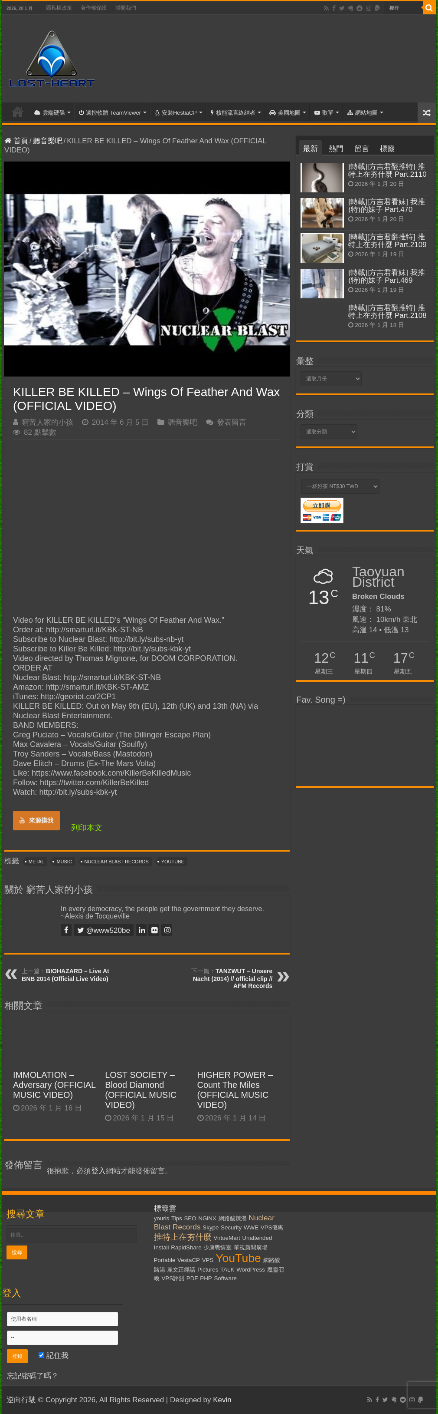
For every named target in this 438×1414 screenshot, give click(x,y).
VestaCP (188, 1260)
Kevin (222, 1400)
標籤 (387, 149)
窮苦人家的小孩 (47, 422)
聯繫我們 (125, 8)
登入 (98, 1171)
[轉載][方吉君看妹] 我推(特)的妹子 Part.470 (386, 206)
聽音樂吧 (47, 141)
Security (231, 1227)
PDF (192, 1278)
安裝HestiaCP (176, 112)
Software (225, 1278)
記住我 (54, 1355)
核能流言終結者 (233, 112)
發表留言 (231, 422)
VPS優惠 (272, 1227)
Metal (36, 861)
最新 (310, 149)
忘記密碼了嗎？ (33, 1376)
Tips (176, 1218)
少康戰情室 (217, 1247)
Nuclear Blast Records (117, 861)
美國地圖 (285, 112)
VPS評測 (172, 1278)
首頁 (18, 111)
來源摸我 (36, 820)
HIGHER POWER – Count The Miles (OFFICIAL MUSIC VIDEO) (235, 1090)
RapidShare (186, 1247)
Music (64, 861)
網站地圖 (362, 112)
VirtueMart (226, 1238)
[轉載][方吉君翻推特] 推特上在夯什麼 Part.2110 (387, 170)
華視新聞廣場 (251, 1247)
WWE (251, 1227)
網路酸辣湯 (233, 1218)
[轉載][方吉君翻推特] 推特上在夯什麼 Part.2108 (387, 312)
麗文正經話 (181, 1269)
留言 (361, 149)
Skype (211, 1227)
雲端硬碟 (49, 112)
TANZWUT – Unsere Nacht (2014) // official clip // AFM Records (233, 978)
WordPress (250, 1269)
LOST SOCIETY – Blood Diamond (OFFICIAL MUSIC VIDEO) (141, 1090)
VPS (208, 1260)
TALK (227, 1269)
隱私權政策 (59, 8)
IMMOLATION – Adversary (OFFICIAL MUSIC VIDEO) (54, 1085)
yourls (162, 1218)
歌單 (323, 112)
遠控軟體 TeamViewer (110, 112)
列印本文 (86, 827)
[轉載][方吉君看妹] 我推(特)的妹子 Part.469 (386, 276)
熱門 (336, 149)
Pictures (207, 1269)
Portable (165, 1260)
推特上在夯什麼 (183, 1237)
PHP (206, 1278)
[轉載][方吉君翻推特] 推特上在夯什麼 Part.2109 (387, 241)
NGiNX (207, 1218)
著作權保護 (94, 8)
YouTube (172, 861)
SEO (190, 1218)
